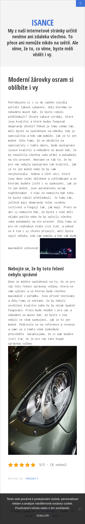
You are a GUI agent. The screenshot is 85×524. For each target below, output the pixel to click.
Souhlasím (42, 515)
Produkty (32, 478)
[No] (79, 509)
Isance (43, 22)
